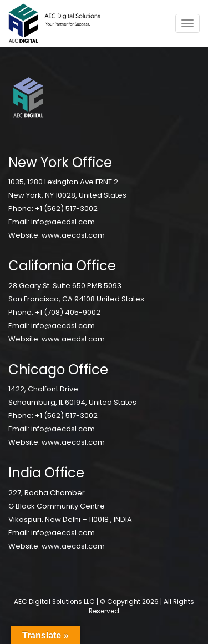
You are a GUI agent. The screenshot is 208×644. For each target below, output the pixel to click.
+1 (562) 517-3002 (66, 208)
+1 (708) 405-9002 (67, 312)
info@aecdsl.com (63, 222)
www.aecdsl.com (73, 235)
